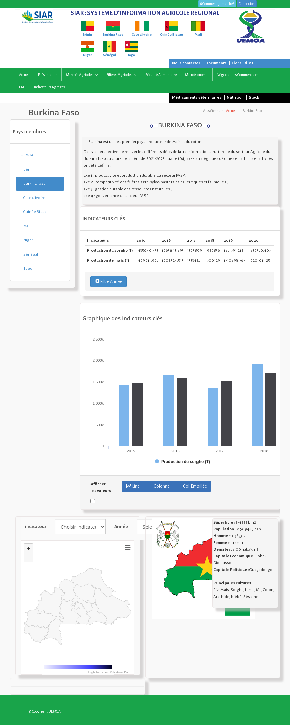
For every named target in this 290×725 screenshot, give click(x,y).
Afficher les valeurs (100, 487)
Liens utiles (242, 63)
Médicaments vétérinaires (196, 97)
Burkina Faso (33, 183)
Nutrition (235, 97)
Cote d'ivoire (33, 198)
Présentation (47, 74)
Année (121, 526)
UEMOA (27, 155)
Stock (254, 97)
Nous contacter (186, 63)
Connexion (247, 4)
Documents (216, 63)
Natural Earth (122, 672)
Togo (26, 268)
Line (133, 486)
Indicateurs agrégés (49, 87)
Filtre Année (108, 281)
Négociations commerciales (237, 74)
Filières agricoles (123, 74)
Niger (27, 240)
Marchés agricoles (83, 74)
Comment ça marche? (217, 4)
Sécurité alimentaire (161, 74)
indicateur (36, 526)
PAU (22, 87)
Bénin (27, 169)
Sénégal (29, 254)
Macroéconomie (196, 74)
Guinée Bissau (35, 212)
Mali (26, 226)
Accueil (24, 74)
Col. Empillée (192, 486)
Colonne (159, 486)
